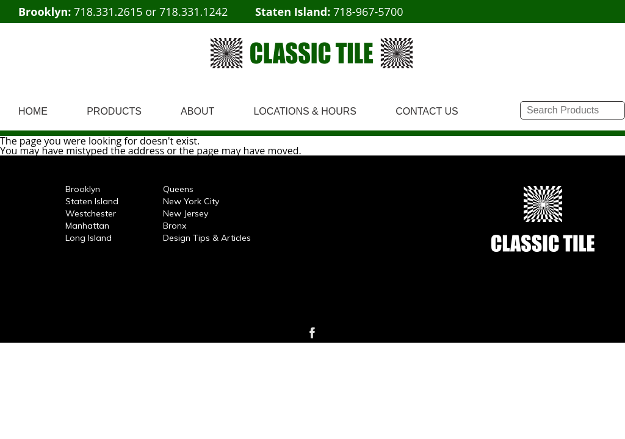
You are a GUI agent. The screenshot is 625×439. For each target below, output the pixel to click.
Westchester (90, 213)
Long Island (88, 237)
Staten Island (91, 201)
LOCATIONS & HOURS (304, 111)
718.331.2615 (108, 11)
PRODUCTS (114, 111)
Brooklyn (82, 189)
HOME (33, 111)
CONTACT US (427, 111)
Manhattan (87, 225)
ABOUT (197, 111)
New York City (191, 201)
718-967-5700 (368, 11)
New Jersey (185, 213)
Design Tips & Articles (207, 237)
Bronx (174, 225)
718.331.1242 (193, 11)
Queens (178, 189)
